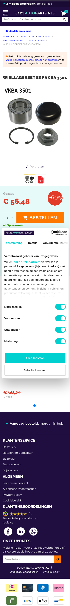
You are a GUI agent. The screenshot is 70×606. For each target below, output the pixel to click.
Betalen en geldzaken (18, 452)
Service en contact (15, 483)
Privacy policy (12, 494)
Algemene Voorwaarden (24, 571)
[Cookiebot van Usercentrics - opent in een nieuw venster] (51, 232)
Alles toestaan (35, 358)
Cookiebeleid (12, 500)
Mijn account (12, 470)
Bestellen (40, 217)
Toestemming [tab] (13, 242)
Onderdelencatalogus (18, 31)
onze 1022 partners (27, 261)
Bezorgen (9, 458)
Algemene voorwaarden (19, 489)
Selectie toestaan (35, 370)
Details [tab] (33, 242)
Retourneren (12, 464)
